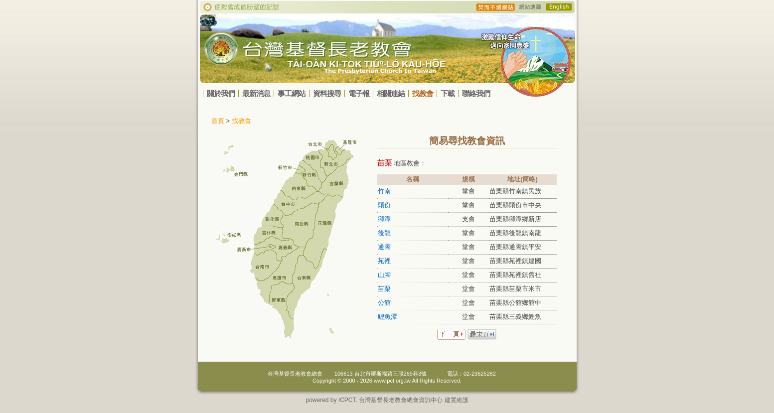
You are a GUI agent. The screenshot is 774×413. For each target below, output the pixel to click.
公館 (384, 302)
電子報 (358, 93)
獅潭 (384, 219)
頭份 (384, 205)
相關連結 (391, 93)
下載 (448, 93)
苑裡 (384, 261)
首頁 (217, 121)
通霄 (384, 247)
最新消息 (256, 93)
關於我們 (221, 93)
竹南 (384, 191)
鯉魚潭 (387, 316)
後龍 (384, 233)
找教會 (422, 93)
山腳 (384, 274)
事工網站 (292, 93)
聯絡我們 (476, 93)
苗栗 (384, 288)
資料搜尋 (327, 93)
